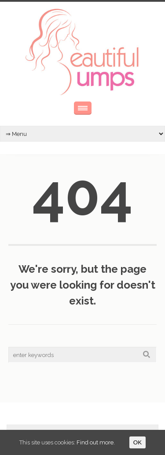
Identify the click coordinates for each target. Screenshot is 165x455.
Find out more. (96, 442)
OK (137, 442)
